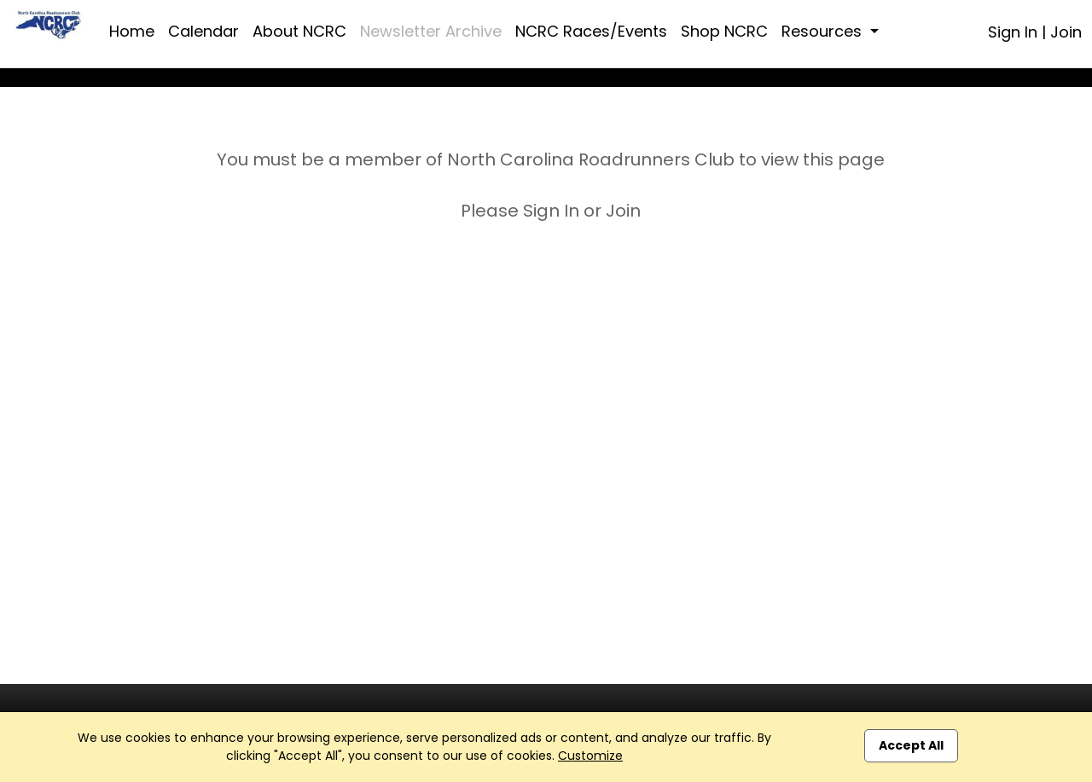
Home (131, 31)
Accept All (911, 745)
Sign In (1012, 32)
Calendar (203, 31)
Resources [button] (823, 31)
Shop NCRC (724, 31)
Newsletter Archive (431, 31)
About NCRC (299, 31)
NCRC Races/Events (591, 31)
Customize (590, 755)
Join (1066, 32)
